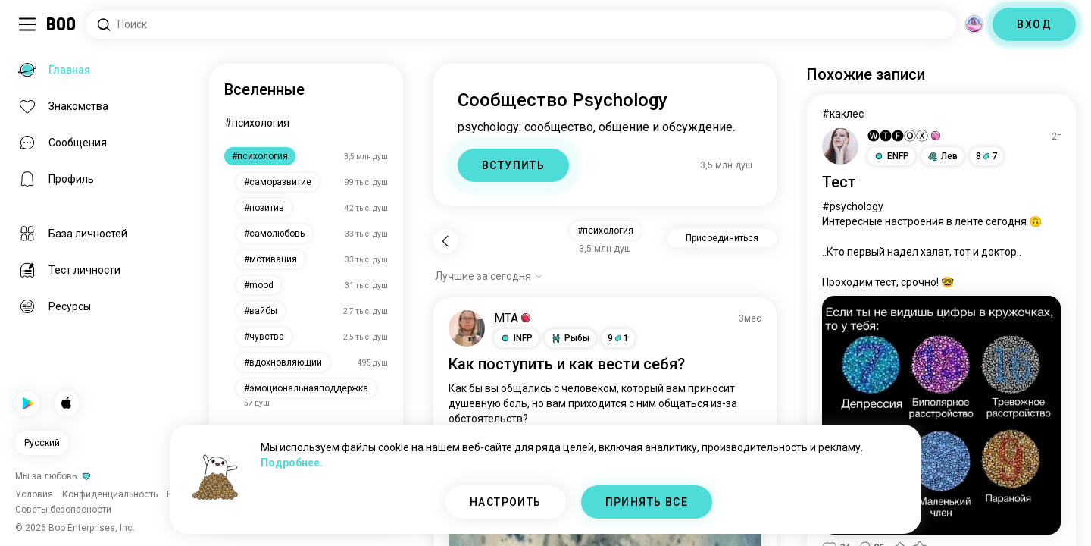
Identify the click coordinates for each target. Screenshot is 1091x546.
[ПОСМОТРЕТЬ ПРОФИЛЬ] (467, 328)
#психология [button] (605, 230)
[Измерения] (974, 24)
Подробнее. (292, 463)
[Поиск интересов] (521, 25)
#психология (256, 123)
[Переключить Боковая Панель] (27, 24)
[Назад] (445, 241)
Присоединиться (722, 238)
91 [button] (618, 338)
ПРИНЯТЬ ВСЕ (646, 502)
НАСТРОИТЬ (506, 502)
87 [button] (986, 156)
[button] (516, 338)
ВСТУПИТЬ (513, 165)
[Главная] (62, 24)
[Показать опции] (489, 276)
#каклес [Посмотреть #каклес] (843, 114)
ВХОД (1034, 24)
